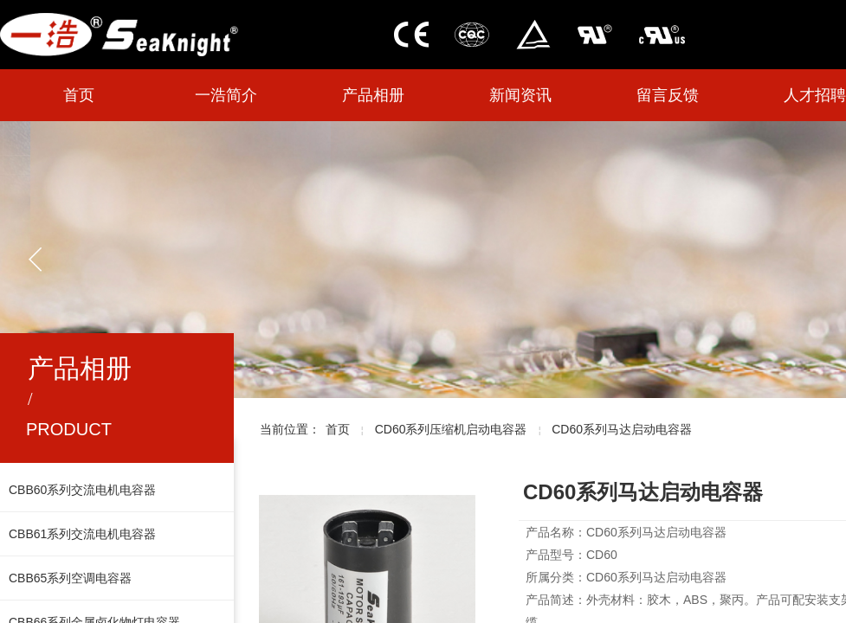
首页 (78, 95)
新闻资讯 (520, 95)
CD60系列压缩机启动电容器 (451, 429)
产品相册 (373, 95)
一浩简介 (226, 95)
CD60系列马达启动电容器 (622, 429)
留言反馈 (667, 95)
